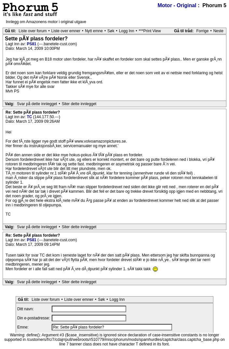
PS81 (32, 44)
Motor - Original (176, 5)
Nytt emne (94, 31)
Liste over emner (65, 31)
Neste (218, 31)
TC (30, 117)
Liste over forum (33, 31)
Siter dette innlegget (79, 104)
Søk (110, 31)
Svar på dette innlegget (37, 104)
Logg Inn (126, 31)
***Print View (150, 31)
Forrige (202, 31)
